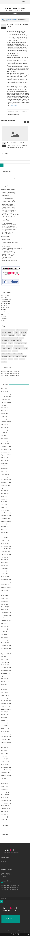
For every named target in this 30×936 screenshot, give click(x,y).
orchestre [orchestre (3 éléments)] (15, 351)
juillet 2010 (3, 559)
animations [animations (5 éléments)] (11, 329)
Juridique (3, 307)
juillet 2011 (3, 526)
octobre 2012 (4, 485)
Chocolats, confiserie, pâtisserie (9, 227)
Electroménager (6, 195)
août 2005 (3, 711)
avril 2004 (3, 756)
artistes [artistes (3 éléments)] (18, 329)
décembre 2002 (5, 800)
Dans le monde (4, 299)
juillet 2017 (3, 407)
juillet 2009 (3, 593)
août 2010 (3, 557)
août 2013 (3, 457)
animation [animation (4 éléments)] (4, 329)
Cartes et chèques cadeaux (8, 226)
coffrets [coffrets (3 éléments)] (18, 335)
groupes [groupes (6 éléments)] (17, 345)
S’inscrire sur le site (13, 930)
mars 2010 (3, 571)
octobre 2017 (4, 399)
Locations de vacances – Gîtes (9, 252)
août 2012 (3, 490)
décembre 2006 (5, 667)
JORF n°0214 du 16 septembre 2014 (10, 371)
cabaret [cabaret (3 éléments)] (16, 332)
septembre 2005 (5, 709)
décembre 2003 (5, 767)
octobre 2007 (4, 651)
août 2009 (3, 590)
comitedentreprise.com (13, 114)
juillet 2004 (3, 747)
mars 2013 (3, 471)
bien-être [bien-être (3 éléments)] (10, 332)
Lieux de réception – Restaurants (10, 242)
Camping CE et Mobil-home (8, 249)
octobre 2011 (4, 518)
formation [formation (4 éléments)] (4, 343)
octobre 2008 (4, 618)
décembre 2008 (5, 612)
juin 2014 (3, 430)
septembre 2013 (5, 455)
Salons (2, 314)
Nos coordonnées (5, 873)
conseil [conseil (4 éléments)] (16, 337)
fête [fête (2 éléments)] (25, 343)
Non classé (3, 313)
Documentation (4, 301)
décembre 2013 (5, 446)
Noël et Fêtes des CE (6, 223)
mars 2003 (3, 792)
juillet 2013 (3, 460)
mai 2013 (3, 466)
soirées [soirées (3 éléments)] (24, 356)
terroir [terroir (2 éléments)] (16, 359)
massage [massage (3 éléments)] (9, 348)
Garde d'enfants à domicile (8, 197)
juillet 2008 (3, 626)
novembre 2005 (5, 703)
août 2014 (3, 424)
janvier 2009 (4, 609)
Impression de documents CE (9, 210)
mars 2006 (3, 692)
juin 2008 (3, 629)
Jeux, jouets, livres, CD (7, 232)
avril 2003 (3, 789)
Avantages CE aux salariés (8, 189)
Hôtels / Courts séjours (7, 251)
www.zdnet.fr (14, 105)
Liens (2, 309)
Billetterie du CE (6, 239)
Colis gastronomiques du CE (9, 229)
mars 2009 (3, 604)
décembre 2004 (5, 734)
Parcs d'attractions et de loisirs (9, 255)
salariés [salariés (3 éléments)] (18, 356)
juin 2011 (3, 529)
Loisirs (2, 311)
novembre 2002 (5, 803)
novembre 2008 (5, 615)
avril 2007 (3, 656)
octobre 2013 (4, 452)
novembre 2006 (5, 670)
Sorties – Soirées (5, 236)
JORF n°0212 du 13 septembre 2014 (10, 375)
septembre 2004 (5, 742)
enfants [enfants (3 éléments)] (19, 340)
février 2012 (4, 507)
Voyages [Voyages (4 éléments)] (4, 361)
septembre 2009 (5, 587)
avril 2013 (3, 468)
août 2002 (3, 811)
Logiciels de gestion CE (7, 213)
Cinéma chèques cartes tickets (9, 194)
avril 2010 (3, 568)
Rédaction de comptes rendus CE (10, 214)
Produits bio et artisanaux (8, 233)
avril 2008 (3, 634)
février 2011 (4, 540)
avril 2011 (3, 535)
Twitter (3, 864)
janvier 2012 (4, 510)
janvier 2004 (4, 764)
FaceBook (3, 861)
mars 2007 (3, 659)
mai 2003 (3, 786)
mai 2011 (3, 532)
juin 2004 (3, 750)
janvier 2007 (4, 664)
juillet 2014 (3, 427)
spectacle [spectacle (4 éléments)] (4, 359)
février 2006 (4, 695)
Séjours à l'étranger (7, 257)
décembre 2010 (5, 546)
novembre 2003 (5, 770)
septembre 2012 (5, 488)
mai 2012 (3, 499)
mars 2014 (3, 438)
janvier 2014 (4, 443)
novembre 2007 (5, 648)
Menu (23, 1)
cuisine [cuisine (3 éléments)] (21, 337)
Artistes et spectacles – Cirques (9, 238)
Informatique (4, 303)
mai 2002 (3, 819)
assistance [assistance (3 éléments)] (24, 329)
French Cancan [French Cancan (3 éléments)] (18, 343)
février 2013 (4, 474)
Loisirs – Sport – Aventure (7, 219)
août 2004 (3, 745)
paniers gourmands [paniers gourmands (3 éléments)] (6, 353)
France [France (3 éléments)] (10, 343)
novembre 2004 (5, 736)
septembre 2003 (5, 775)
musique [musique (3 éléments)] (4, 351)
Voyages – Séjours (5, 246)
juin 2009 (3, 595)
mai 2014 (3, 432)
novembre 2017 (5, 396)
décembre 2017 (5, 394)
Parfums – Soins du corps (8, 200)
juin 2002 (3, 817)
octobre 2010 (4, 551)
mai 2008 (3, 631)
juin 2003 (3, 783)
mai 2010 (3, 565)
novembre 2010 (5, 548)
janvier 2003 (4, 797)
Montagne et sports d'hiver (8, 254)
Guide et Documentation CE (8, 208)
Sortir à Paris (5, 244)
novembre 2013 (5, 449)
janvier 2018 (4, 391)
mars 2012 (3, 504)
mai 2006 (3, 687)
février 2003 (4, 794)
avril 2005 (3, 723)
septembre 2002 (5, 808)
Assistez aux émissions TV (8, 191)
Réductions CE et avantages (9, 201)
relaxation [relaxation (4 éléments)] (4, 356)
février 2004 (4, 761)
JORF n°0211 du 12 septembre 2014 (10, 377)
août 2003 (3, 778)
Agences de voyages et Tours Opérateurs (12, 248)
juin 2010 (3, 562)
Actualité (3, 295)
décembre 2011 (5, 513)
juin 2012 (3, 496)
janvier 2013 (4, 477)
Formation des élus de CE (8, 207)
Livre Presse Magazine (7, 198)
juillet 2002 (3, 814)
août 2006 (3, 678)
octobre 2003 (4, 772)
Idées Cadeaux (5, 230)
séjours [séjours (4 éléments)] (10, 359)
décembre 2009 (5, 579)
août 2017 (3, 405)
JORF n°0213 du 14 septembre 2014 (10, 373)
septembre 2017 (5, 402)
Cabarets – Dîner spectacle (8, 241)
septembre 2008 (5, 620)
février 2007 (4, 662)
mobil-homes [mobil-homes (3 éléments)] (17, 348)
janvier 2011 (4, 543)
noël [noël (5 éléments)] (9, 351)
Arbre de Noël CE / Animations (9, 224)
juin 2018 (3, 388)
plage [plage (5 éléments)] (14, 353)
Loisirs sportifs (5, 220)
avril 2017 (3, 416)
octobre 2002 (4, 805)
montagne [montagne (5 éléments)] (24, 348)
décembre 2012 (5, 479)
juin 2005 (3, 717)
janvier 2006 (4, 698)
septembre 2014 (5, 421)
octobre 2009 (4, 584)
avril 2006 (3, 689)
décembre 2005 (5, 700)
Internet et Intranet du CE (8, 211)
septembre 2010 (5, 554)
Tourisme (3, 320)
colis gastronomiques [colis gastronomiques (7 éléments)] (7, 337)
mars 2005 (3, 725)
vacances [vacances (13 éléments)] (22, 359)
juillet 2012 (3, 493)
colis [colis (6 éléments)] (24, 335)
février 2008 (4, 640)
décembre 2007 (5, 645)
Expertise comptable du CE (8, 205)
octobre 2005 (4, 706)
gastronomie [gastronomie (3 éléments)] (9, 345)
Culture (2, 297)
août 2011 (3, 524)
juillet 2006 (3, 681)
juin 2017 (3, 410)
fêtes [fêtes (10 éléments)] (3, 345)
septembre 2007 (5, 653)
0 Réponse (24, 111)
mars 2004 (3, 759)
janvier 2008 (4, 642)
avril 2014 (3, 435)
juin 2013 (3, 463)
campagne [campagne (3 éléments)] (23, 332)
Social (2, 316)
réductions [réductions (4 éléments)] (11, 356)
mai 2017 (3, 413)
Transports (4, 258)
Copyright (3, 876)
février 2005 (4, 728)
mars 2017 (3, 419)
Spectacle (3, 318)
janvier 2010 (4, 576)
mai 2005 (3, 720)
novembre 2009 (5, 582)
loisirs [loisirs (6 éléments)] (3, 348)
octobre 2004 (4, 739)
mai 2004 (3, 753)
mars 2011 (3, 537)
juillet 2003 (3, 781)
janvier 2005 (4, 731)
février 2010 (4, 573)
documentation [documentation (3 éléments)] (5, 340)
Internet (16, 111)
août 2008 (3, 623)
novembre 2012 (5, 482)
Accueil (4, 930)
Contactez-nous (23, 930)
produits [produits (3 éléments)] (20, 353)
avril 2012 (3, 501)
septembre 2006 (5, 676)
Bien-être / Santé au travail (8, 192)
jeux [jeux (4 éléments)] (22, 345)
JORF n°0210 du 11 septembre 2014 (10, 379)
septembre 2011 (5, 521)
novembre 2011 (5, 515)
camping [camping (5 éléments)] (4, 335)
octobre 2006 (4, 673)
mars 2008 (3, 637)
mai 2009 (3, 598)
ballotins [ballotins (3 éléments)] (4, 332)
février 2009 (4, 606)
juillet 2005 (3, 714)
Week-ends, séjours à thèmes (9, 260)
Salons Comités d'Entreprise (8, 216)
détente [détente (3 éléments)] (13, 340)
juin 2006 (3, 684)
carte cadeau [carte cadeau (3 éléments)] (11, 335)
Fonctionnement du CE (7, 204)
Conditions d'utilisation (7, 874)
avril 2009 (3, 601)
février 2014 (4, 441)
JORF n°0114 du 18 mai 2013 (15, 142)
